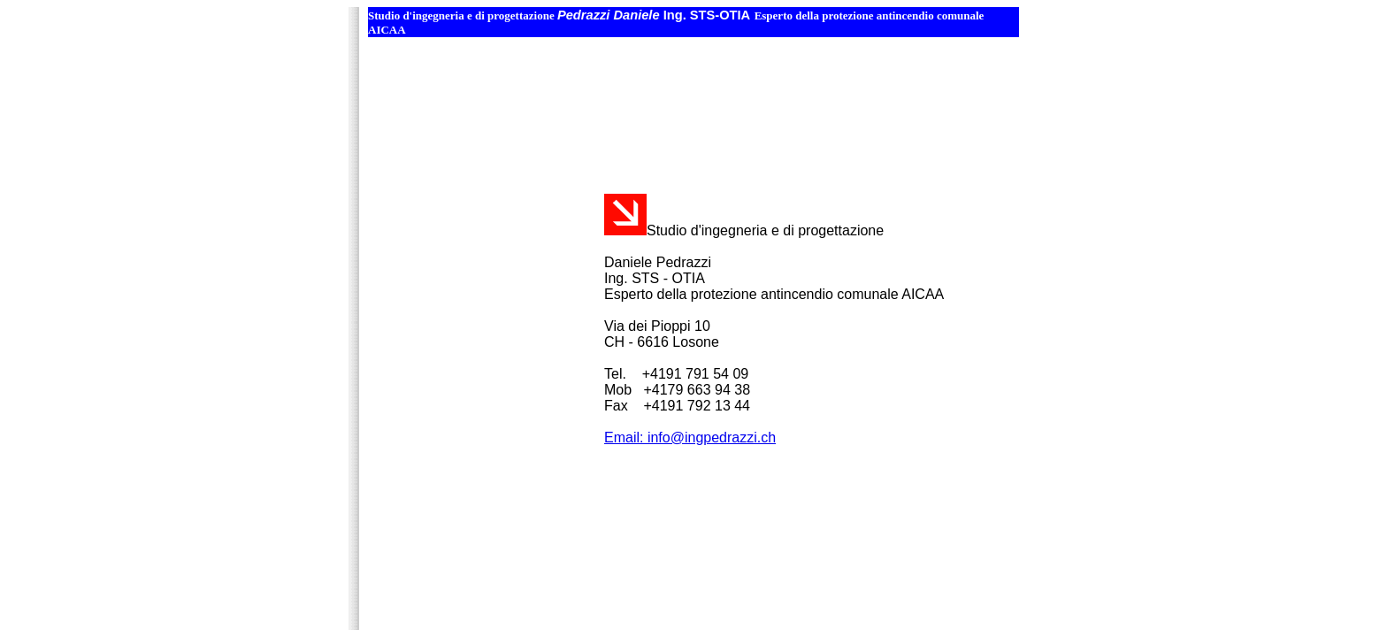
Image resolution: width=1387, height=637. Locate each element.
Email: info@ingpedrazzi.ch (690, 437)
